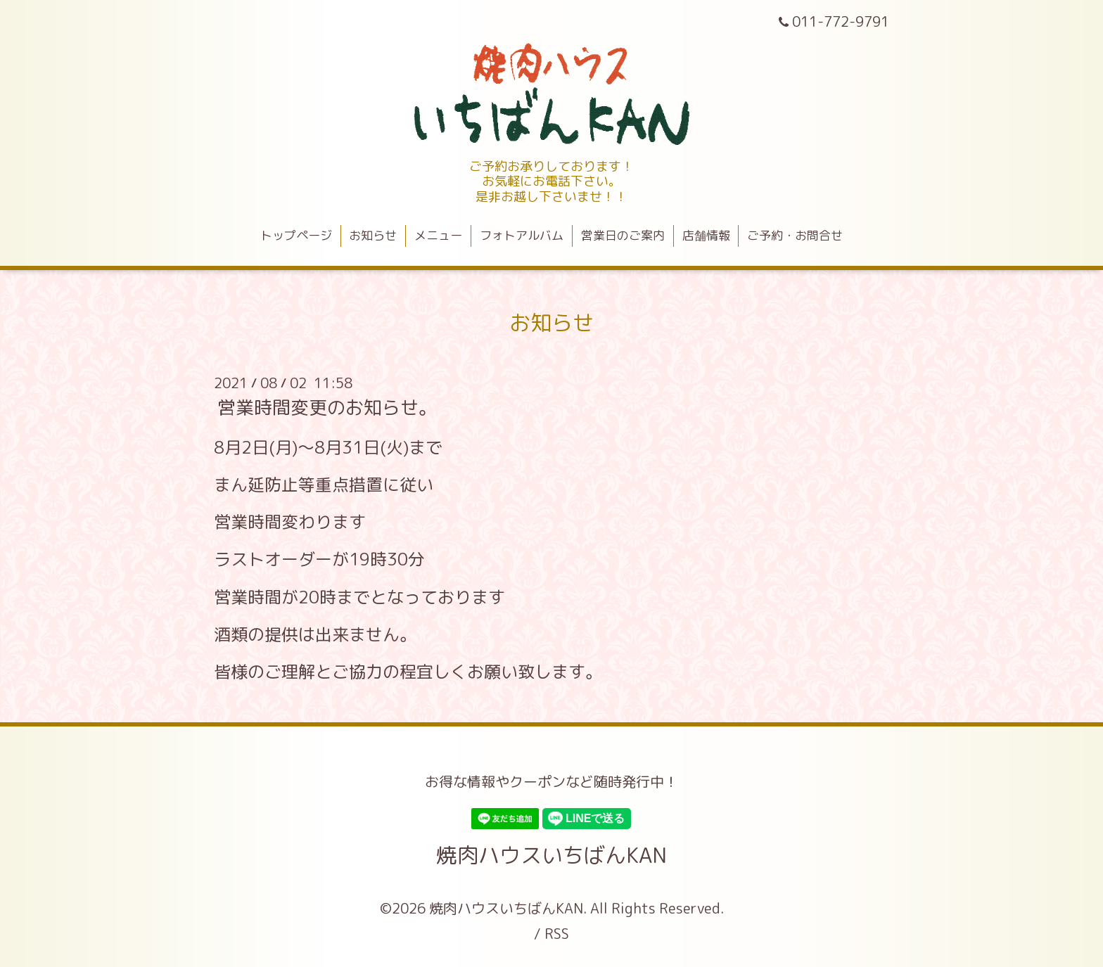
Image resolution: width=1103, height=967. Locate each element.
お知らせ (373, 235)
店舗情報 (706, 235)
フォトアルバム (521, 235)
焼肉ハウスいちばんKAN (551, 855)
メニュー (438, 235)
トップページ (296, 235)
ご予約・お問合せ (795, 235)
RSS (556, 933)
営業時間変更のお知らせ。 (327, 407)
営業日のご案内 (623, 235)
